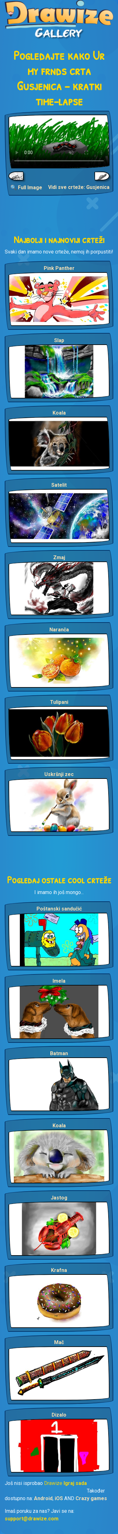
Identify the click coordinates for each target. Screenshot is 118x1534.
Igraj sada (75, 1483)
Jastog (59, 1198)
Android (43, 1498)
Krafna (59, 1270)
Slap (59, 340)
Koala (59, 413)
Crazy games (91, 1498)
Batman (59, 1053)
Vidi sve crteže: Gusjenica (79, 187)
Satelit (59, 485)
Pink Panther (59, 268)
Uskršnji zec (59, 774)
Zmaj (59, 557)
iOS (59, 1498)
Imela (59, 981)
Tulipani (59, 702)
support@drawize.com (32, 1519)
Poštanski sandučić (59, 909)
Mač (59, 1342)
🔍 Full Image (26, 188)
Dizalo (59, 1415)
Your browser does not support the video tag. (59, 141)
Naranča (59, 630)
